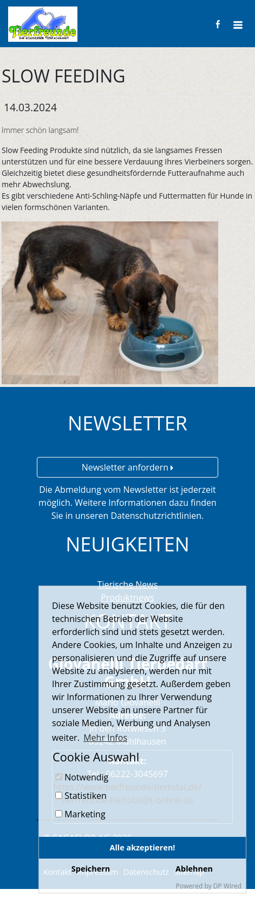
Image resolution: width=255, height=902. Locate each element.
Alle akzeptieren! (142, 847)
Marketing (80, 814)
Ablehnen (194, 868)
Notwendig (81, 777)
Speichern (90, 868)
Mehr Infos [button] (105, 738)
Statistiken (81, 796)
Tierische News (127, 584)
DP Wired (227, 886)
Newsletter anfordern (128, 467)
